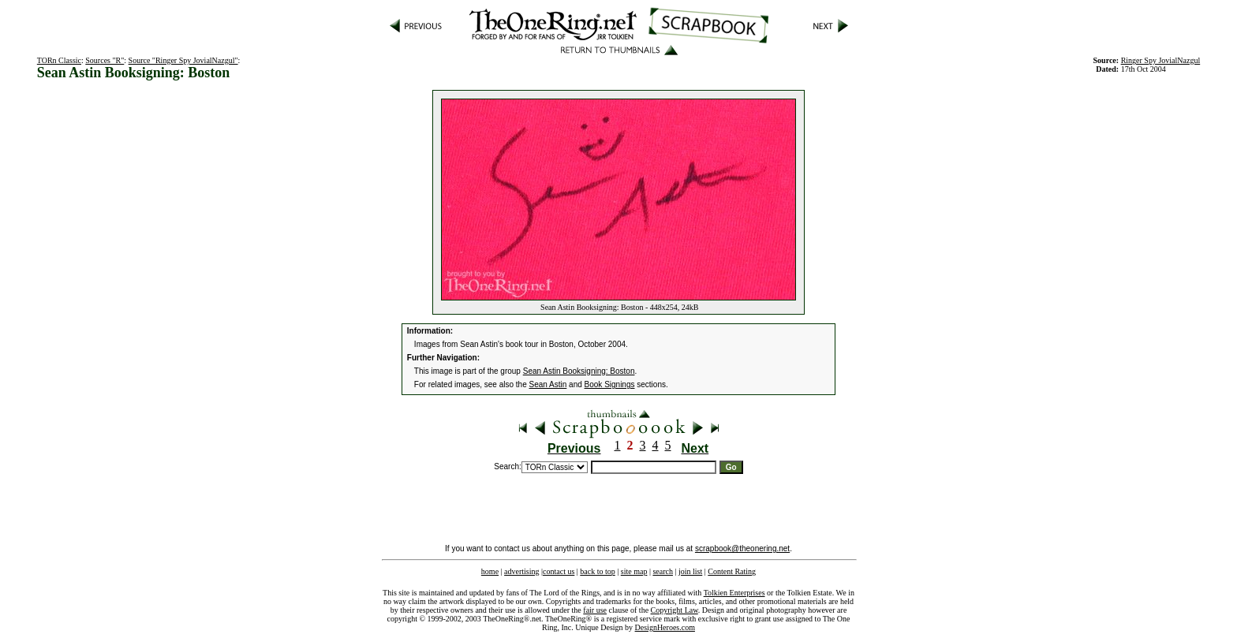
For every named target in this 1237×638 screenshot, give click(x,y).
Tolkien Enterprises (734, 592)
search (662, 571)
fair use (595, 610)
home (490, 571)
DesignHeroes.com (665, 627)
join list (690, 571)
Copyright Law (674, 610)
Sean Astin (548, 384)
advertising (521, 571)
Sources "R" (104, 60)
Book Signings (610, 384)
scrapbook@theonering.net (742, 548)
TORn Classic (59, 60)
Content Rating (732, 571)
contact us (558, 571)
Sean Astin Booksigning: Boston (579, 371)
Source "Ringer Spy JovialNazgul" (183, 60)
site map (634, 571)
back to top (597, 571)
